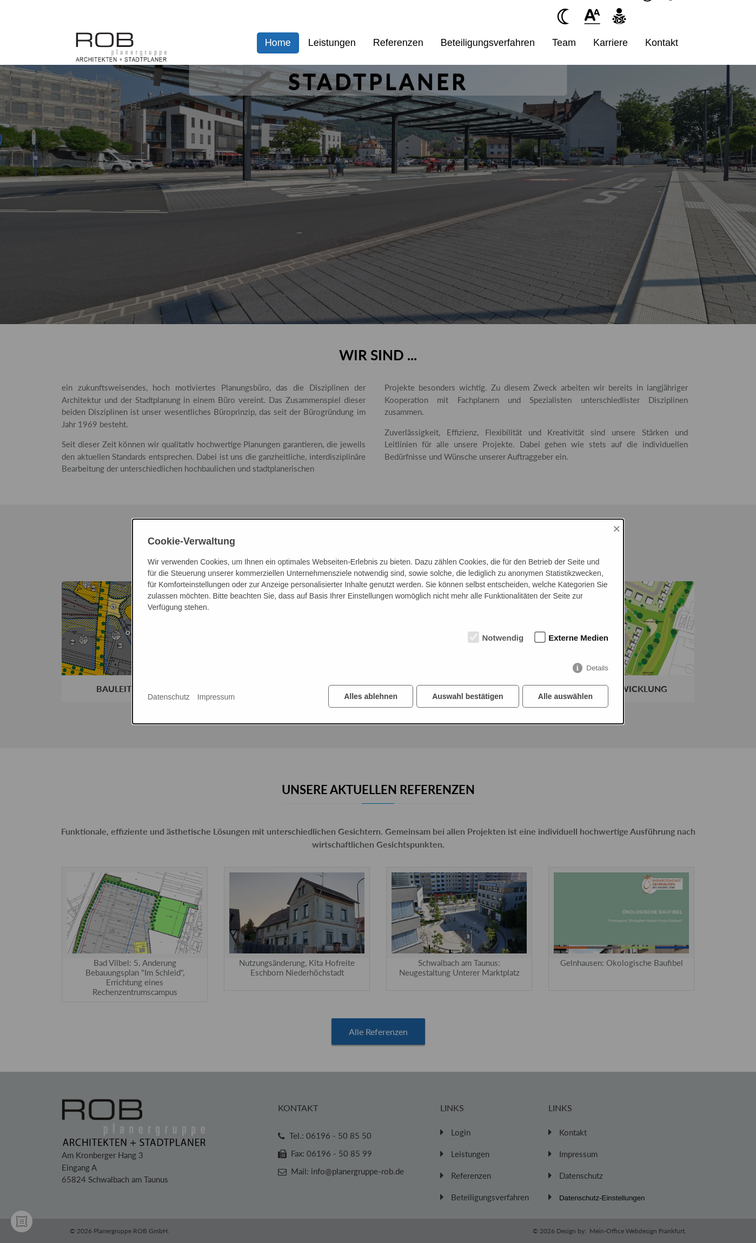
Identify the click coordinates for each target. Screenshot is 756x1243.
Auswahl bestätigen (467, 697)
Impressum (216, 697)
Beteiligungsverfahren (488, 42)
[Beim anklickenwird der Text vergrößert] (592, 16)
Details (597, 668)
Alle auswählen (565, 697)
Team (564, 42)
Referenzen (398, 42)
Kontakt (661, 42)
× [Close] (616, 529)
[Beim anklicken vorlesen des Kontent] (619, 16)
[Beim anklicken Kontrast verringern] (565, 16)
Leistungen (332, 42)
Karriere (610, 42)
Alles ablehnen (370, 697)
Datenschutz (169, 697)
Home (278, 42)
